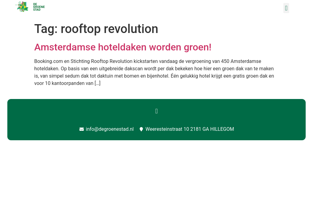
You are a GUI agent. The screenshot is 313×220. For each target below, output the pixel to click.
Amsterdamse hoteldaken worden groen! (123, 47)
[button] (286, 8)
